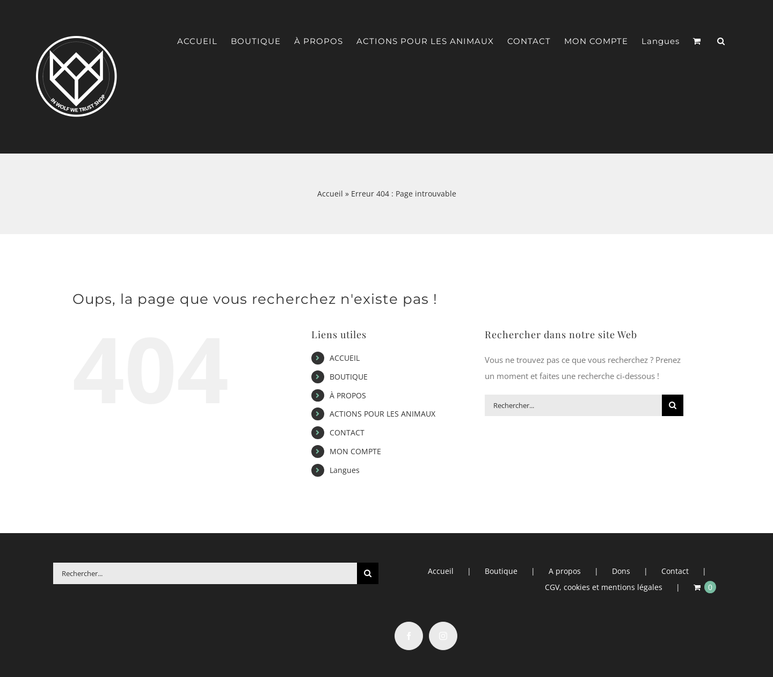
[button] (721, 41)
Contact (675, 571)
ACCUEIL (345, 358)
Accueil (330, 193)
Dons (621, 571)
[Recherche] (672, 405)
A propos (565, 571)
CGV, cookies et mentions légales (603, 587)
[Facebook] (409, 636)
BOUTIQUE (349, 377)
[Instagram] (443, 636)
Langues (345, 470)
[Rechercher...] (573, 405)
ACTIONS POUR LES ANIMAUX (382, 414)
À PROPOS (348, 395)
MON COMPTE (355, 451)
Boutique (501, 571)
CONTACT (347, 432)
